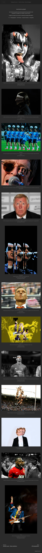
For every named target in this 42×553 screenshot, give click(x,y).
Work (4, 2)
